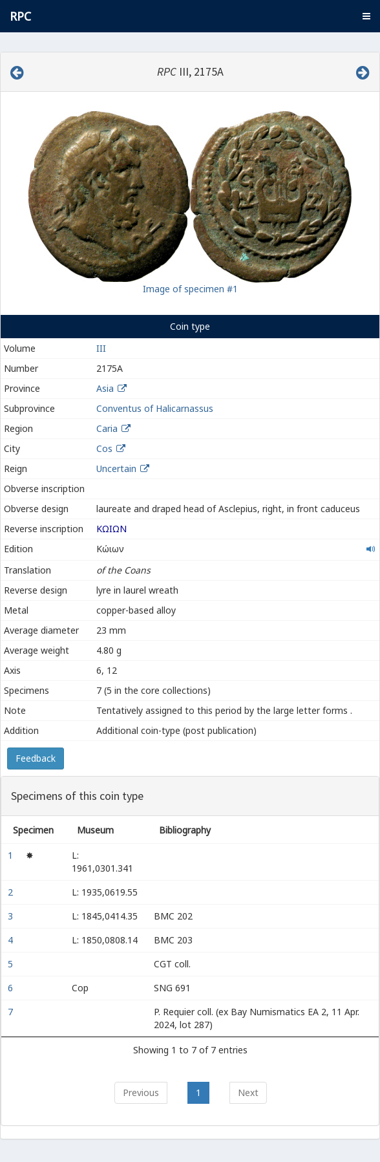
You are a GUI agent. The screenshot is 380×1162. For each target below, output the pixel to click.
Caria (107, 428)
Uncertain (116, 468)
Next (248, 1092)
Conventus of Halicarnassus (154, 408)
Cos (104, 448)
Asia (105, 388)
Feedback (36, 758)
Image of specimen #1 (190, 289)
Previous (141, 1092)
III (101, 348)
